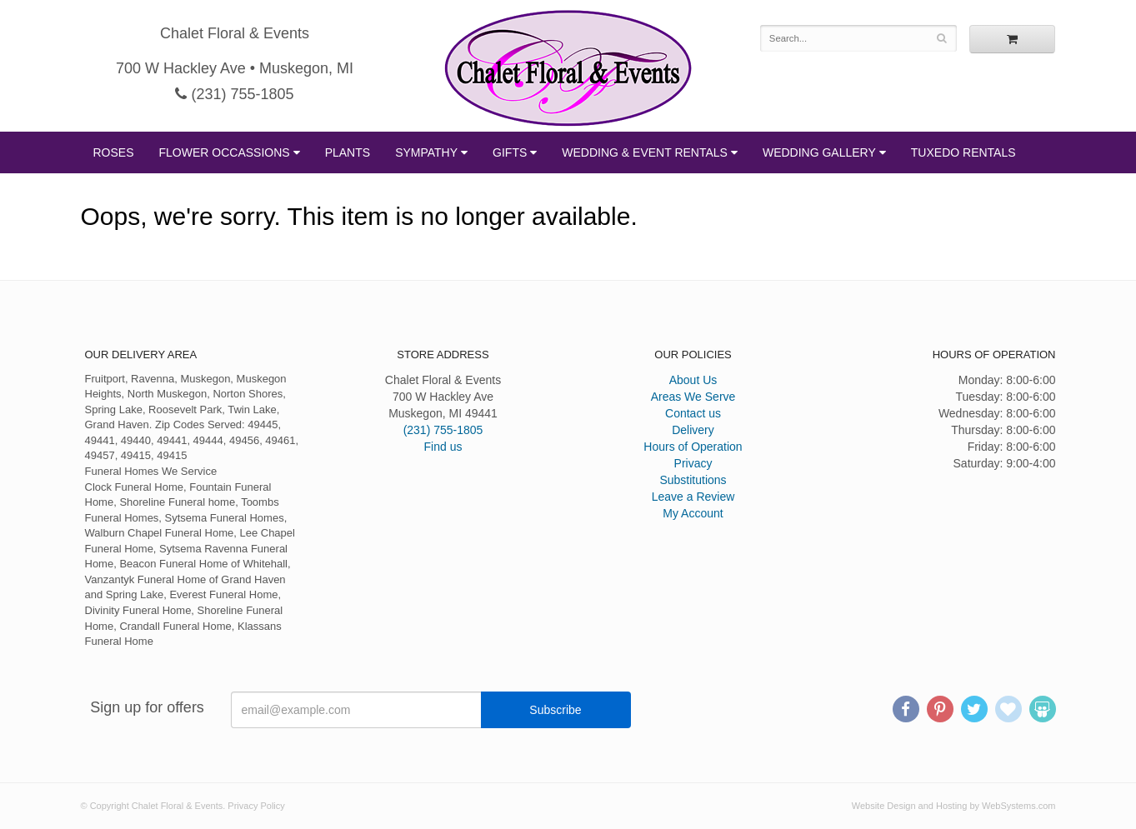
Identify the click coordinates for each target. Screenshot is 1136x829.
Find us (443, 446)
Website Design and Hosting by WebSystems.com (954, 806)
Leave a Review (693, 496)
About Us (693, 380)
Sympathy (426, 152)
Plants (347, 152)
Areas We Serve (693, 396)
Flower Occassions (224, 152)
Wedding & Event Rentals (645, 152)
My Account (693, 513)
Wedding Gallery (819, 152)
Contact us (693, 413)
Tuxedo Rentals (963, 152)
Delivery (693, 430)
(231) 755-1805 (234, 94)
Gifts (510, 152)
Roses (113, 152)
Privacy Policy (256, 806)
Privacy (693, 463)
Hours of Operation (692, 446)
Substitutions (692, 480)
